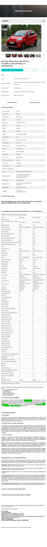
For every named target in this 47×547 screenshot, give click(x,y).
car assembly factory (25, 542)
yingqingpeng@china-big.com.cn (10, 532)
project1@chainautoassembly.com (34, 531)
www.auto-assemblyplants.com (14, 530)
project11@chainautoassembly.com (14, 531)
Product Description (34, 102)
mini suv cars (8, 542)
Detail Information (12, 102)
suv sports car (16, 542)
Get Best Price (12, 70)
